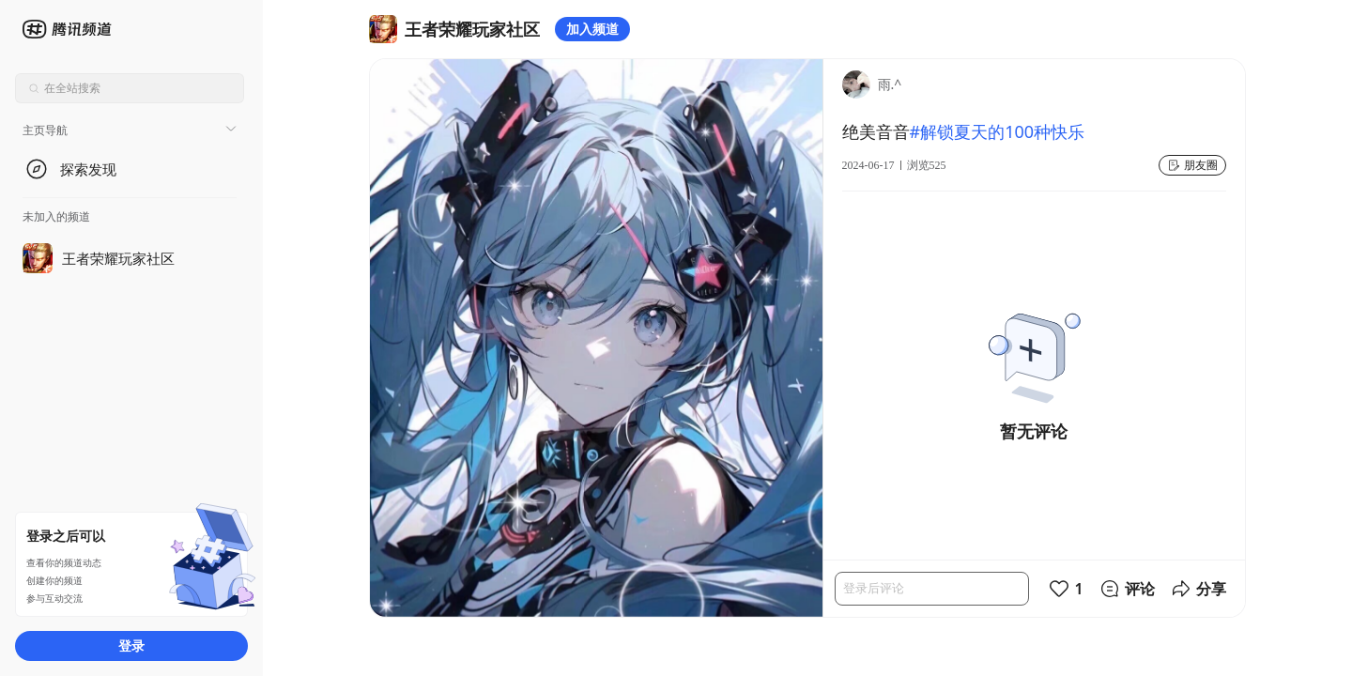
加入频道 (592, 29)
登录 (131, 645)
